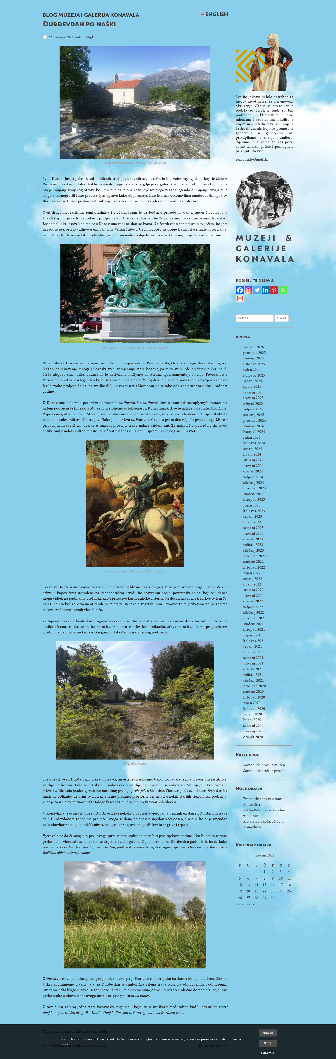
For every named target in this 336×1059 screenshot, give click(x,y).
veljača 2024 (253, 477)
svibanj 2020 (253, 725)
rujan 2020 (252, 703)
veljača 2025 (253, 409)
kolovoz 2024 (254, 443)
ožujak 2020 (253, 737)
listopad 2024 (254, 431)
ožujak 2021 (253, 669)
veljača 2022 (253, 607)
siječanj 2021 (253, 680)
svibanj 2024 (253, 460)
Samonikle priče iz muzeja (264, 765)
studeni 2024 (253, 426)
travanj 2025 (253, 398)
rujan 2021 (252, 635)
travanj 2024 (253, 465)
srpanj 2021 (252, 646)
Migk (90, 37)
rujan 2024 (252, 437)
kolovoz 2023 (254, 511)
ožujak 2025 (253, 403)
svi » (250, 904)
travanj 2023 (253, 533)
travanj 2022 (253, 595)
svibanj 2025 (253, 392)
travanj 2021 (253, 663)
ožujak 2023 (253, 539)
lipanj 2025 (252, 386)
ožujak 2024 (253, 471)
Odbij (267, 1043)
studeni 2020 (253, 691)
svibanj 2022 (253, 590)
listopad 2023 (254, 499)
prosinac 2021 (254, 618)
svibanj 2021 (253, 657)
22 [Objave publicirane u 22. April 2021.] (264, 891)
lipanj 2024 (252, 454)
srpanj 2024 (252, 449)
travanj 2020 (253, 731)
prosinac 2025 (254, 352)
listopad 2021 (254, 629)
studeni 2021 (253, 624)
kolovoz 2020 (254, 708)
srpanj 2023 (252, 516)
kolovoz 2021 (254, 641)
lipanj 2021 (252, 652)
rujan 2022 (252, 573)
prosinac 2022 (254, 556)
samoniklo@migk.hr (252, 159)
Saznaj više (267, 1053)
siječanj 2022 (253, 612)
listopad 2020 (254, 697)
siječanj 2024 (253, 482)
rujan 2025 (252, 369)
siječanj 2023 (253, 550)
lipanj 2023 (252, 522)
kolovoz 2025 (254, 375)
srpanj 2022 (252, 578)
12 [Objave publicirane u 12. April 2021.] (240, 885)
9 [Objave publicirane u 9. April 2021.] (273, 878)
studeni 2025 (253, 358)
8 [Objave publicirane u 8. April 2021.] (265, 878)
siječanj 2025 (253, 415)
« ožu (240, 904)
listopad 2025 (254, 364)
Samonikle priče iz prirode (264, 771)
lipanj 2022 (252, 584)
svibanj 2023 (253, 528)
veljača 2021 (253, 674)
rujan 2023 (252, 505)
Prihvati (267, 1033)
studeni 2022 (253, 561)
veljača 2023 (253, 544)
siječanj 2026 (253, 347)
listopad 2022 (254, 567)
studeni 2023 (253, 494)
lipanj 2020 (252, 720)
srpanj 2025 (252, 381)
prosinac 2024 (254, 420)
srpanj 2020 (252, 714)
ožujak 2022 (253, 601)
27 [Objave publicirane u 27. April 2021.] (248, 898)
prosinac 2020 (254, 686)
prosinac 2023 (254, 488)
